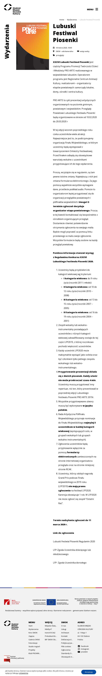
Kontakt (64, 636)
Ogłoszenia (65, 650)
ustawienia (23, 673)
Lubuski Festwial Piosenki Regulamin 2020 (74, 541)
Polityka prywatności (67, 643)
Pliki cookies (66, 646)
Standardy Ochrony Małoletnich (67, 653)
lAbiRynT (48, 629)
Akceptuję (88, 672)
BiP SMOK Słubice (51, 639)
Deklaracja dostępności (67, 639)
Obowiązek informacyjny (67, 657)
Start (30, 626)
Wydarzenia (33, 629)
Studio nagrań (34, 646)
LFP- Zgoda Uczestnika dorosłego (69, 562)
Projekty (32, 650)
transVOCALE (50, 632)
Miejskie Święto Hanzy (51, 626)
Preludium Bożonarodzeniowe (51, 636)
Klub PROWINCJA (35, 653)
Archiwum (65, 632)
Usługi (63, 629)
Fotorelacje (33, 643)
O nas (63, 626)
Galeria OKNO (34, 639)
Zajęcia (31, 636)
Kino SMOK (33, 632)
